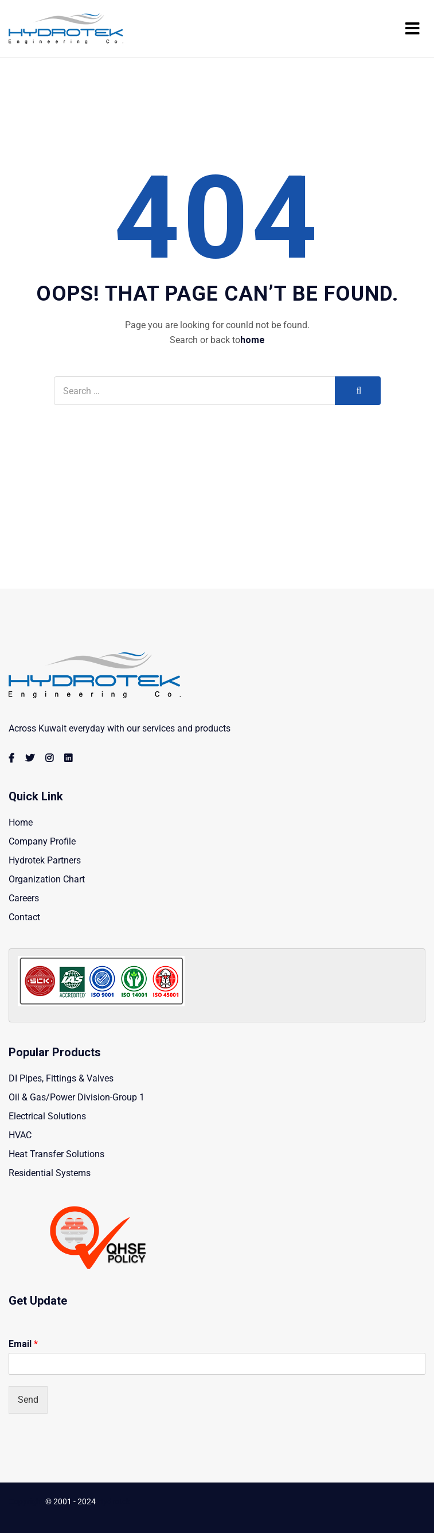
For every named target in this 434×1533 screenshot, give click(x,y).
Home (21, 822)
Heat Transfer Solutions (56, 1154)
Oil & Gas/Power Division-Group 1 (76, 1097)
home (252, 339)
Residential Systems (50, 1173)
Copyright (26, 1501)
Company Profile (42, 841)
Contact (24, 917)
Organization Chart (47, 879)
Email (23, 1344)
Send (28, 1399)
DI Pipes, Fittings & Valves (61, 1078)
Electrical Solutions (47, 1116)
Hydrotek (113, 1501)
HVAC (20, 1135)
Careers (24, 898)
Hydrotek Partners (45, 860)
